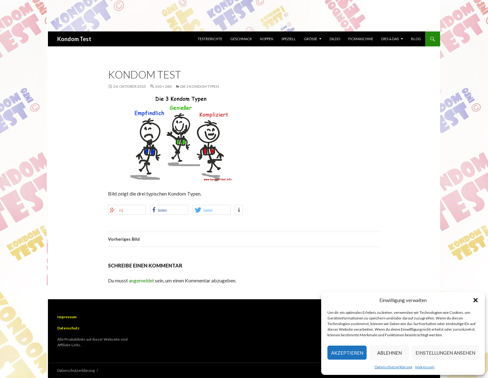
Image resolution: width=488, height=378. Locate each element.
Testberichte (210, 39)
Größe (310, 39)
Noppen (266, 39)
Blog (416, 39)
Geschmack (241, 39)
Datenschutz (68, 328)
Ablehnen (389, 353)
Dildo (335, 39)
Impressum (424, 367)
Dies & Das (390, 39)
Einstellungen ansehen (445, 353)
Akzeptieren (347, 353)
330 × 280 (163, 86)
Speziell (288, 39)
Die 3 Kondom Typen (199, 86)
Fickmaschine (360, 39)
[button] (475, 300)
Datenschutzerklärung (393, 367)
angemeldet (141, 280)
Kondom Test (74, 38)
